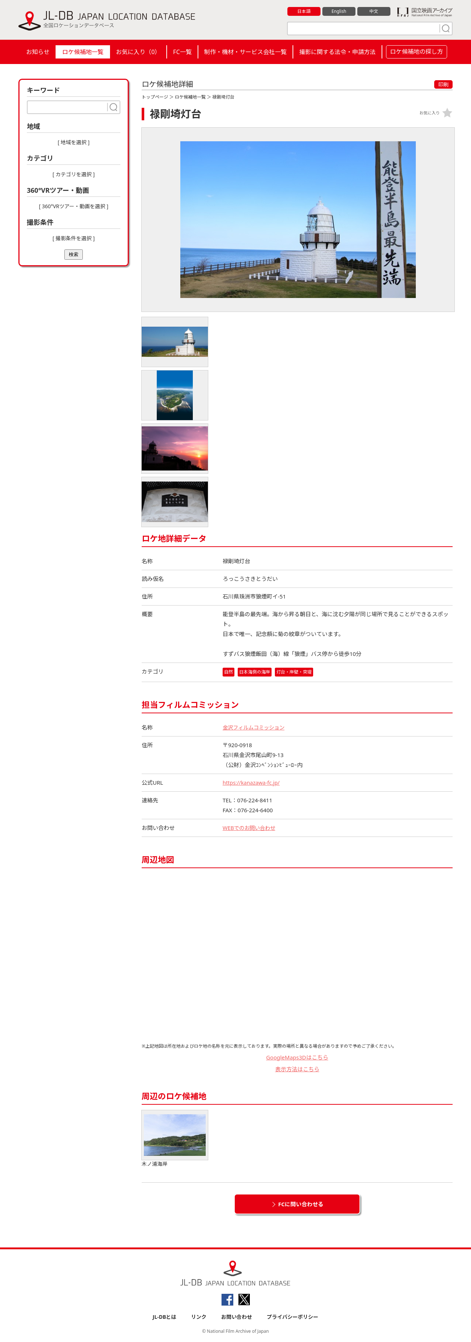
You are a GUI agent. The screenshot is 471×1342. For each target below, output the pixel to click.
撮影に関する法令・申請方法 (337, 52)
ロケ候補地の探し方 (416, 51)
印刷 (443, 84)
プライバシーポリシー (292, 1316)
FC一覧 (182, 52)
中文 (374, 11)
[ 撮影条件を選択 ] (74, 238)
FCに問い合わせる (300, 1204)
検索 (73, 254)
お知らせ (38, 52)
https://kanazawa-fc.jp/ (252, 782)
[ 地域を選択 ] (74, 142)
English (339, 11)
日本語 (304, 11)
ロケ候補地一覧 (82, 52)
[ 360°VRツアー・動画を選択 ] (74, 206)
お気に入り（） (138, 52)
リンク (198, 1316)
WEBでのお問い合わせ (251, 827)
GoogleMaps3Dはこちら (297, 1057)
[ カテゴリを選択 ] (74, 174)
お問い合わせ (236, 1316)
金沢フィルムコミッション (256, 727)
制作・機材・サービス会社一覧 (245, 52)
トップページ (155, 97)
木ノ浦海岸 (175, 1138)
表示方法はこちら (297, 1069)
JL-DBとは (165, 1316)
